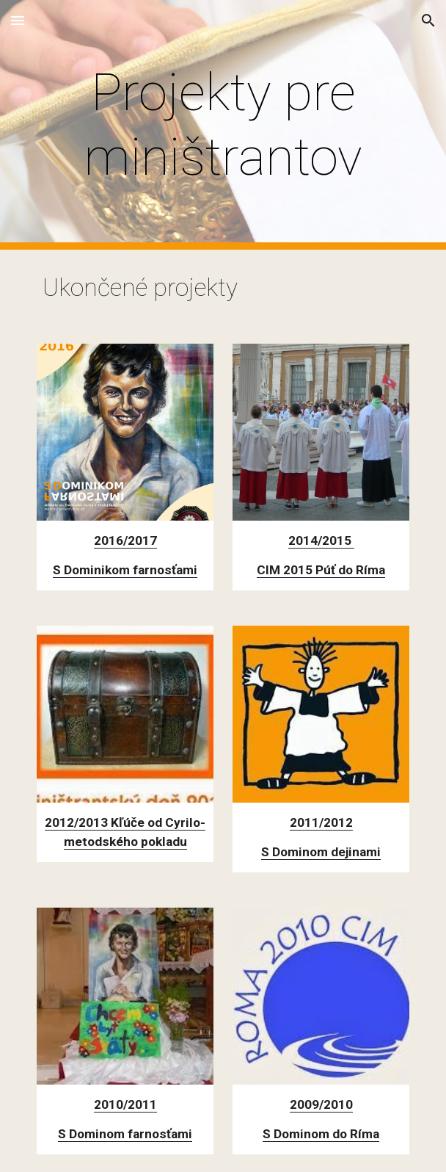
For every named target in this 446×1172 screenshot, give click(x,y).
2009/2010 (321, 1104)
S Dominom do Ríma (321, 1133)
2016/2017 (125, 540)
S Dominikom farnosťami (125, 570)
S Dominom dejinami (321, 851)
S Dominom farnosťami (125, 1133)
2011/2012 (321, 822)
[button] (17, 20)
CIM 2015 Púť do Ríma (321, 570)
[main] (223, 125)
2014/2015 (321, 540)
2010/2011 (125, 1104)
